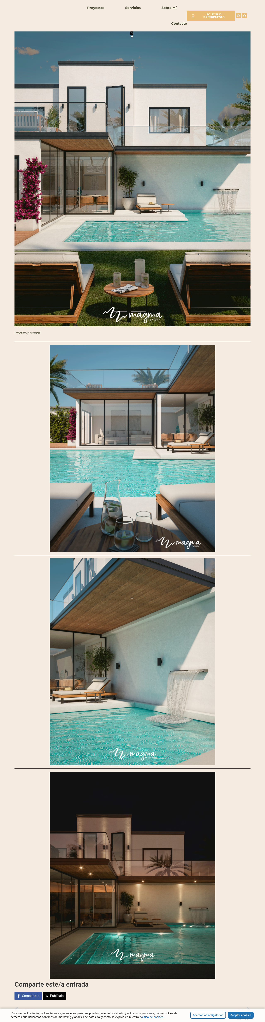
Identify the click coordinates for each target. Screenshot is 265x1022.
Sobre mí (169, 8)
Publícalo (57, 996)
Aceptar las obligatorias (208, 1015)
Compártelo (30, 996)
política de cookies (151, 1017)
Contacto (179, 23)
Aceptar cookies (240, 1015)
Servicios (133, 8)
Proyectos (96, 8)
